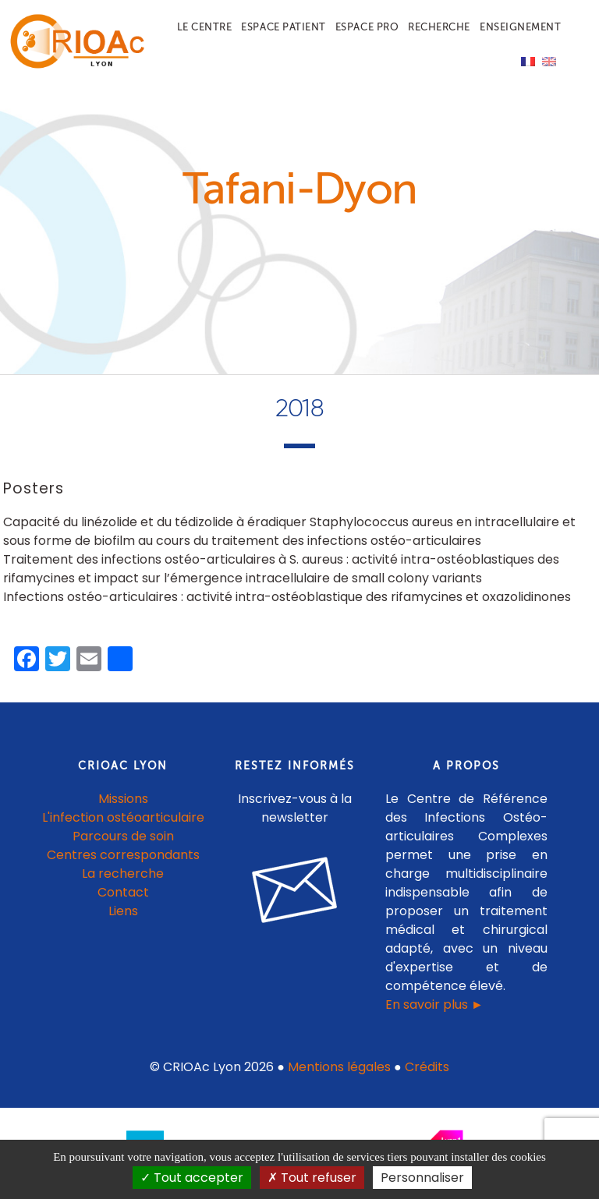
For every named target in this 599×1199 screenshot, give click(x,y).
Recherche (439, 27)
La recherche (123, 873)
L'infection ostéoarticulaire (123, 817)
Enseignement (520, 27)
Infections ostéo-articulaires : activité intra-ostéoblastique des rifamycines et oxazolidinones (287, 597)
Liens (123, 911)
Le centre (204, 27)
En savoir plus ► (434, 1004)
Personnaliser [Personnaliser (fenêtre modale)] (422, 1178)
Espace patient (283, 27)
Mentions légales (339, 1067)
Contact (123, 892)
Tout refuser (312, 1178)
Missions (123, 799)
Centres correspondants (123, 855)
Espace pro (367, 27)
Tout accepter (191, 1178)
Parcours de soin (123, 836)
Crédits (427, 1067)
